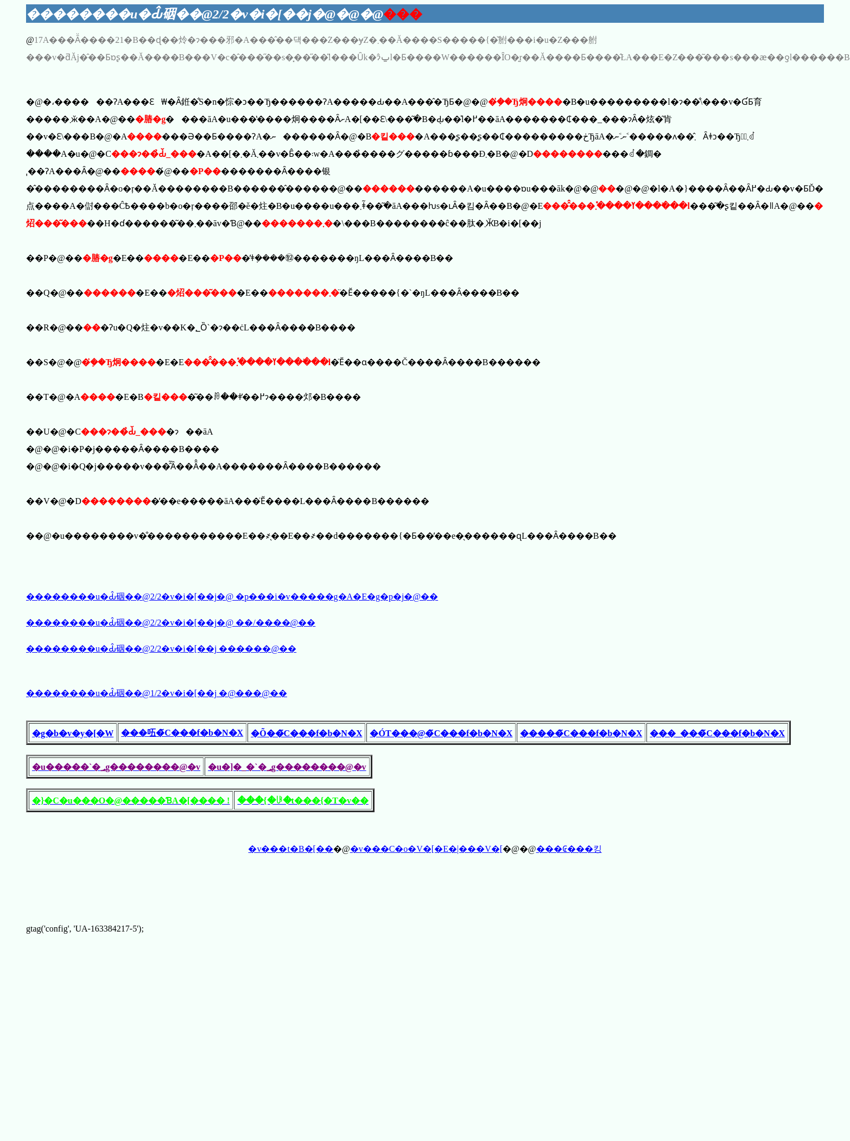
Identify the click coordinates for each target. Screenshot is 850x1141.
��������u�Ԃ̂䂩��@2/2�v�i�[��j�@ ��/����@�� (170, 622)
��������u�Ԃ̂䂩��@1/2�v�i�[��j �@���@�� (156, 693)
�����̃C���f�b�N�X (581, 733)
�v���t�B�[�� (290, 848)
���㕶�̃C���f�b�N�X (182, 732)
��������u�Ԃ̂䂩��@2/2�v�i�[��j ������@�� (161, 648)
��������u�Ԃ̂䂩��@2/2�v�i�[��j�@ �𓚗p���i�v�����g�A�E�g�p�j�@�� (232, 596)
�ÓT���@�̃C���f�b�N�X (441, 733)
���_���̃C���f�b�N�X (717, 733)
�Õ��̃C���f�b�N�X (306, 733)
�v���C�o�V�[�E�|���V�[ (426, 848)
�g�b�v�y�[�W (72, 733)
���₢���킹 (569, 848)
